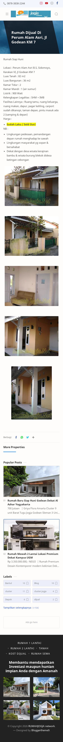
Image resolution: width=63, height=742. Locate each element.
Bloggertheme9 (40, 730)
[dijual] (46, 599)
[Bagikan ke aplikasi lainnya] (33, 437)
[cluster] (17, 591)
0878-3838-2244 (16, 3)
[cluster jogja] (46, 591)
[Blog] (46, 583)
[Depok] (17, 599)
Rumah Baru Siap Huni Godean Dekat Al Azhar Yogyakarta (33, 502)
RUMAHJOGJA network (41, 726)
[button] (41, 3)
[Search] (56, 13)
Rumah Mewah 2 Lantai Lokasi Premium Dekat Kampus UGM (33, 555)
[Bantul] (17, 583)
